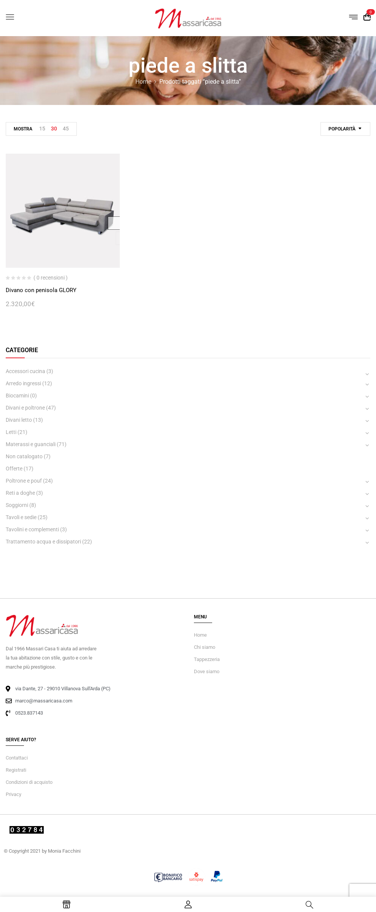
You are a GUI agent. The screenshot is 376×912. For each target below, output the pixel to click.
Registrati (16, 770)
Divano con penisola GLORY (41, 290)
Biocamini (17, 395)
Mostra (23, 129)
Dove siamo (206, 671)
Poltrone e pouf (24, 481)
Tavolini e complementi (32, 529)
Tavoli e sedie (21, 517)
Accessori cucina (25, 371)
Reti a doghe (20, 493)
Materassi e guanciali (31, 444)
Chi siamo (204, 647)
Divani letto (19, 420)
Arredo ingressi (23, 383)
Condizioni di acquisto (29, 782)
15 (42, 129)
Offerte (14, 469)
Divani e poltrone (25, 408)
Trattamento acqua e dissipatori (43, 542)
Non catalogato (24, 456)
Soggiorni (17, 505)
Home (143, 81)
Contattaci (17, 758)
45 (66, 129)
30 (54, 129)
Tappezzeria (207, 659)
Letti (11, 432)
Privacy (13, 794)
